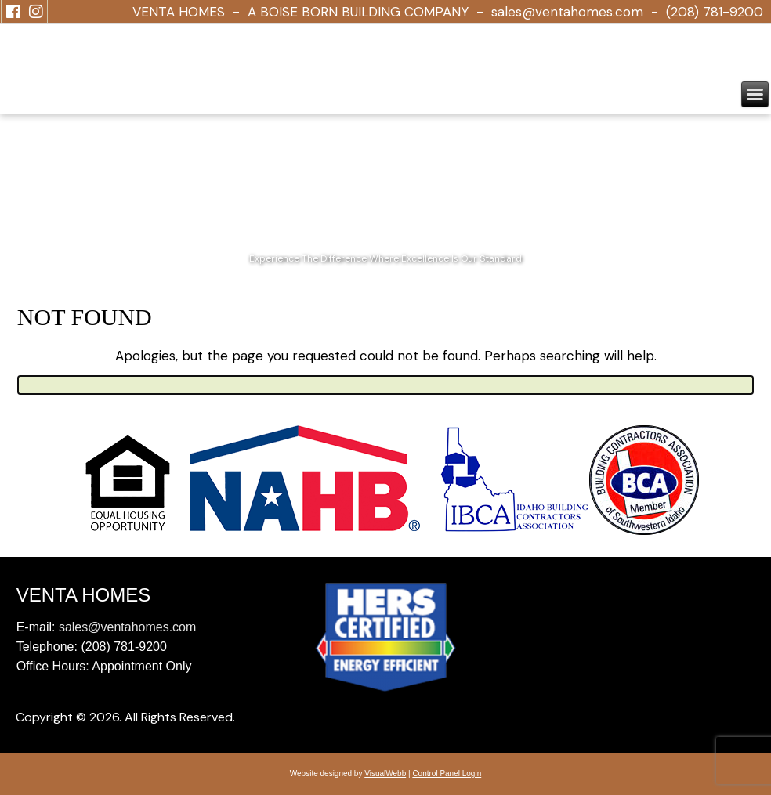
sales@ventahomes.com (567, 11)
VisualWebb (385, 773)
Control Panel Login (446, 773)
